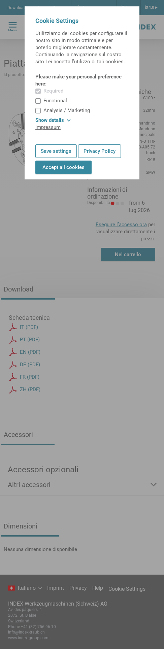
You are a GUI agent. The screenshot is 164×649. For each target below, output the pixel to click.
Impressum (48, 127)
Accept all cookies (63, 167)
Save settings (56, 151)
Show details (53, 120)
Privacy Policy (100, 151)
